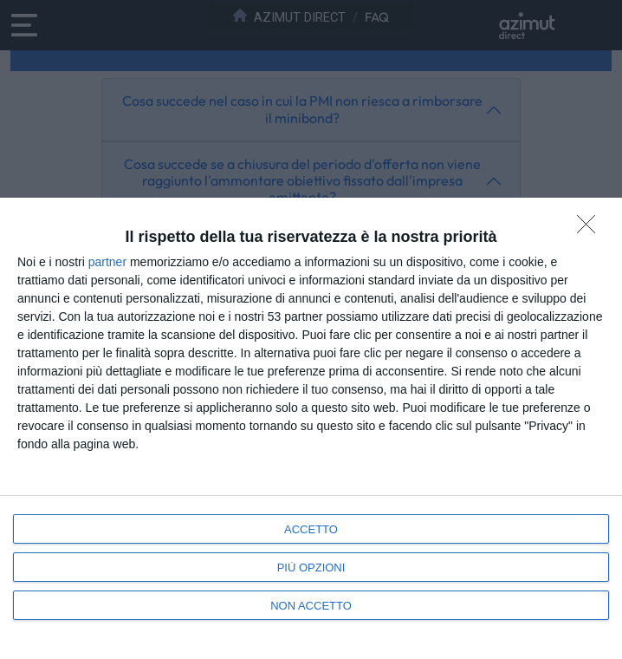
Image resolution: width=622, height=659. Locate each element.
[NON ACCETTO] (591, 229)
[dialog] (311, 428)
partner (107, 262)
